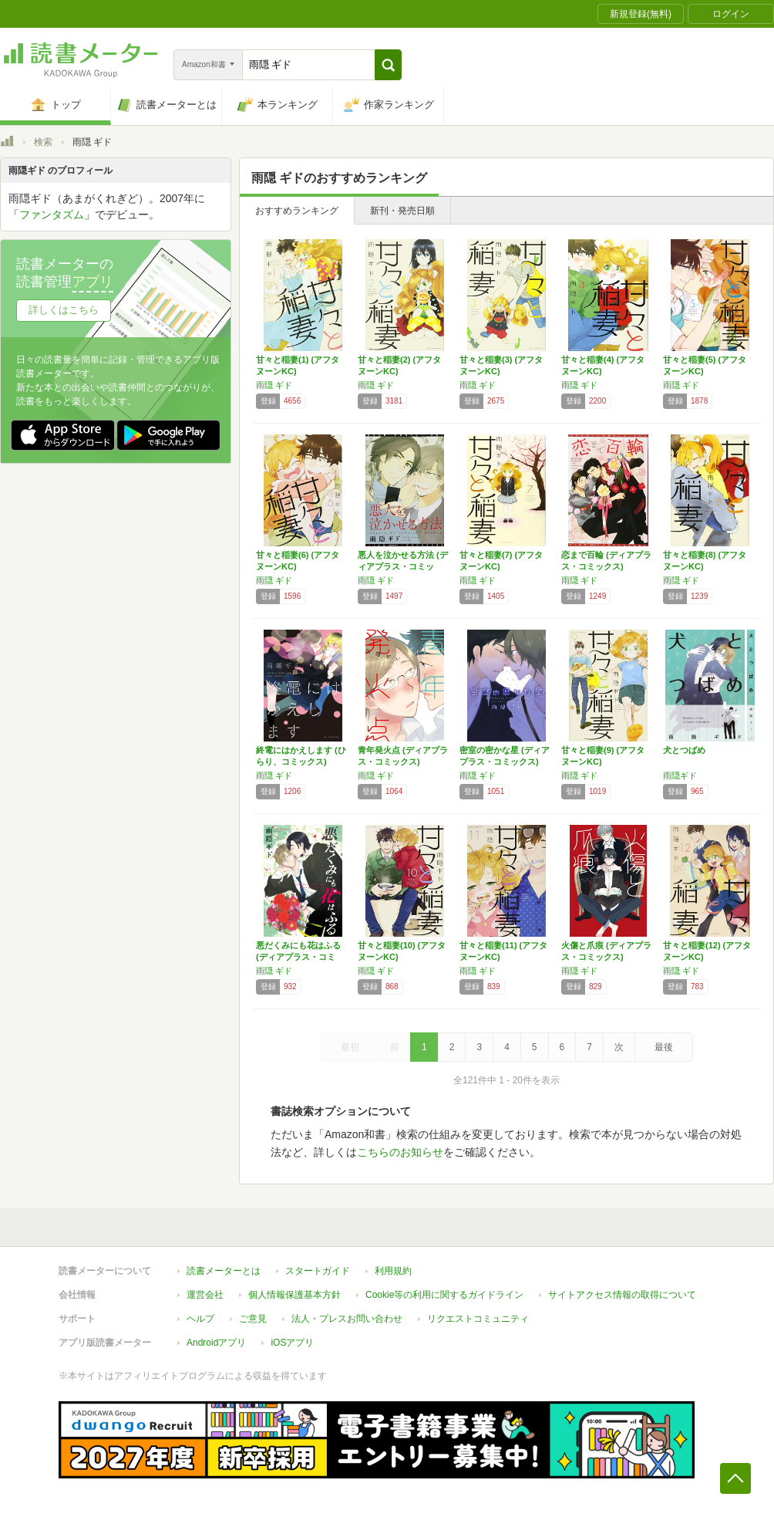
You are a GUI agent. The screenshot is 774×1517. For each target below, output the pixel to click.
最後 (664, 1047)
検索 (43, 142)
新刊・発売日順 (402, 210)
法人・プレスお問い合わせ (346, 1318)
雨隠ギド (680, 775)
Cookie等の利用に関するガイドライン (444, 1294)
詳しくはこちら (64, 310)
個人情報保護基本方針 (294, 1294)
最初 (350, 1047)
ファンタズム (51, 214)
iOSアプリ (292, 1342)
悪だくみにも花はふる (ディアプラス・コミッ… (298, 957)
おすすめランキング (296, 210)
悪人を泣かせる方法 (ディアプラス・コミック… (403, 566)
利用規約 (393, 1270)
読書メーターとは (224, 1270)
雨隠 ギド (274, 385)
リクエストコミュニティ (478, 1318)
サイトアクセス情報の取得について (622, 1294)
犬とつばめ (684, 750)
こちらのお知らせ (400, 1152)
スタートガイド (317, 1270)
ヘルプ (200, 1318)
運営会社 (205, 1294)
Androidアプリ (216, 1342)
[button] (388, 64)
